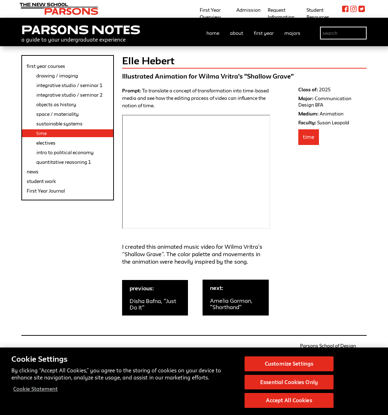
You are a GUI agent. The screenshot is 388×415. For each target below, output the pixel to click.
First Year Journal (46, 191)
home (212, 33)
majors (292, 33)
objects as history (56, 104)
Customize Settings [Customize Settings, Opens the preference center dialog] (289, 364)
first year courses (46, 66)
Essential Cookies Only (289, 382)
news (32, 171)
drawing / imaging (57, 76)
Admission (248, 10)
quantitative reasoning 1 (63, 162)
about (236, 33)
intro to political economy (65, 152)
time (41, 133)
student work (41, 181)
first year (264, 33)
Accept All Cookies (289, 400)
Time (308, 137)
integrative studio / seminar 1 (69, 85)
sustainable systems (59, 123)
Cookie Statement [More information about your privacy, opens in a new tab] (35, 389)
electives (46, 143)
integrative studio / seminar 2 (69, 95)
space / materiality (57, 114)
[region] (194, 381)
